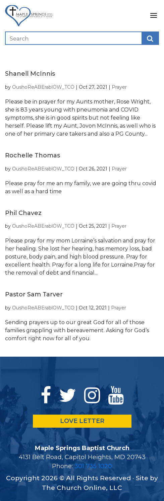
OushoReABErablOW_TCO (43, 87)
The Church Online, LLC (82, 488)
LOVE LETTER (82, 421)
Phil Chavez (23, 213)
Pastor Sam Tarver (34, 294)
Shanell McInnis (30, 73)
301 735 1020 (93, 466)
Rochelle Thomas (32, 155)
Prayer (119, 87)
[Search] (48, 38)
